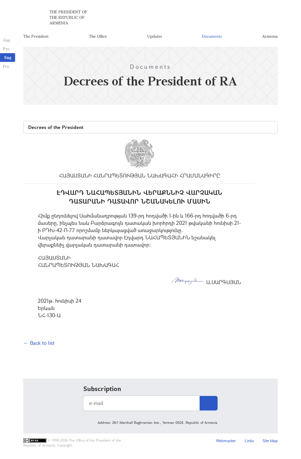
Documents (212, 36)
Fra (6, 66)
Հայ (6, 40)
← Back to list (39, 342)
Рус (6, 48)
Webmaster (226, 440)
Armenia (270, 36)
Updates (154, 36)
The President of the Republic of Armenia (68, 17)
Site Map (270, 440)
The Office (98, 36)
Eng (7, 57)
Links (249, 440)
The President (36, 36)
